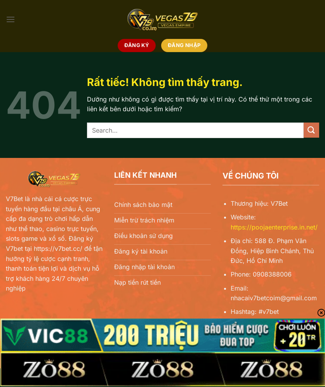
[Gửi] (311, 130)
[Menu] (10, 19)
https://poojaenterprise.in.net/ (274, 227)
